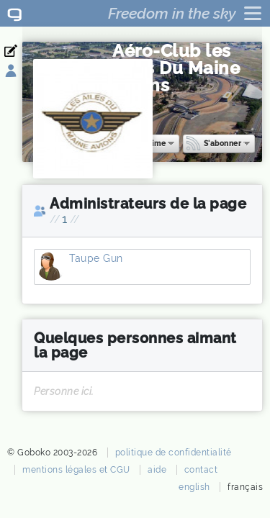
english (194, 487)
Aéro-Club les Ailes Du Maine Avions (176, 68)
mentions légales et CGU (76, 470)
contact (201, 470)
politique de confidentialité (173, 452)
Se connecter (19, 71)
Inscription (19, 51)
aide (157, 470)
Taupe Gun (51, 270)
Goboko (14, 13)
